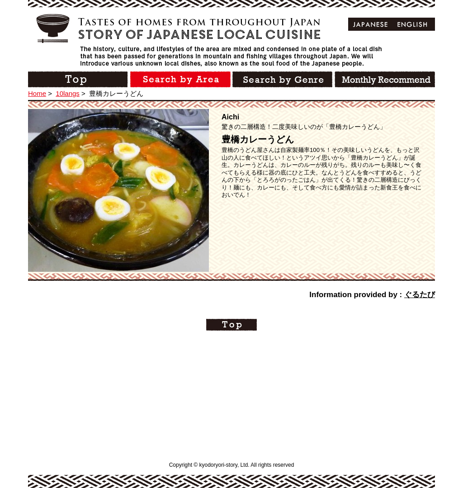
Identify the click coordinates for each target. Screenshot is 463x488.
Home (37, 93)
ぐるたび (419, 294)
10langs (68, 93)
